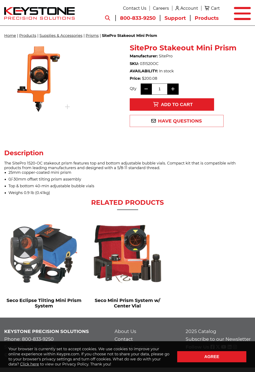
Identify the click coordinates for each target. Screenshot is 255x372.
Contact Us (133, 8)
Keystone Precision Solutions (46, 333)
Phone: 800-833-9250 (29, 341)
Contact (124, 341)
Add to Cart (173, 99)
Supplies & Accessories (60, 35)
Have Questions (175, 115)
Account (187, 8)
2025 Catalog (201, 333)
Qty (133, 84)
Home (10, 35)
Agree (211, 356)
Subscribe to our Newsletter (218, 341)
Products (205, 19)
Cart (213, 8)
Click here (29, 364)
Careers (159, 8)
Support (173, 19)
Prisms (92, 35)
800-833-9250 (136, 19)
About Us (125, 333)
